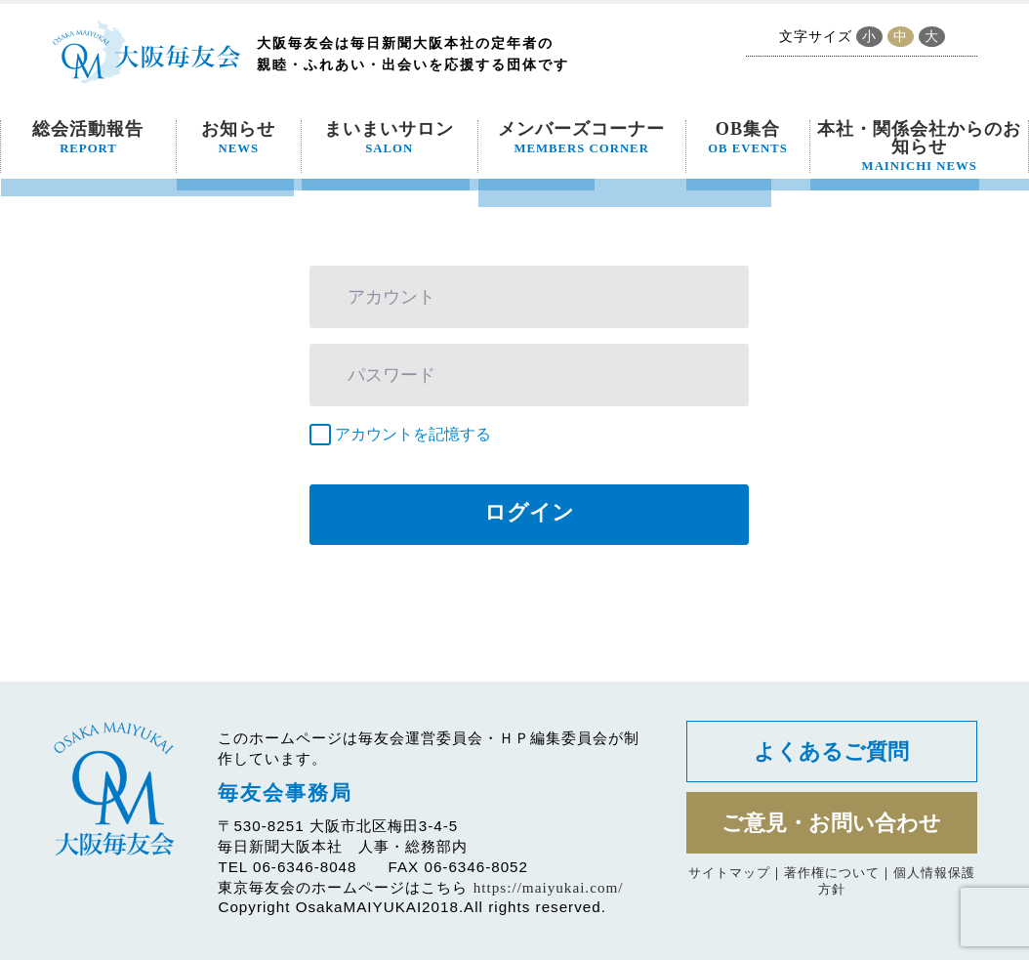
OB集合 (748, 137)
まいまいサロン (389, 137)
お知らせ (238, 137)
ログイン (529, 512)
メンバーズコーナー (581, 137)
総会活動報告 (88, 137)
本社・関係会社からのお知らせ (919, 146)
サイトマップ (729, 872)
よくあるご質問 (831, 751)
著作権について (832, 872)
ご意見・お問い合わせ (831, 823)
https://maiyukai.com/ (548, 887)
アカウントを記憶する (413, 434)
